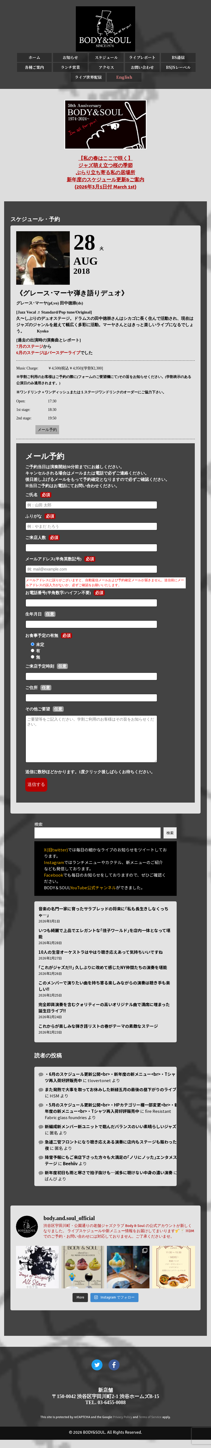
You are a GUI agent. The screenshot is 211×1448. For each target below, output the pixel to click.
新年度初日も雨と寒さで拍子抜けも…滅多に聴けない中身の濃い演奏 (109, 1181)
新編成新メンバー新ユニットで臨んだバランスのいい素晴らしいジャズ (110, 1134)
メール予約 (47, 430)
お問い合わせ (142, 67)
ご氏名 (31, 495)
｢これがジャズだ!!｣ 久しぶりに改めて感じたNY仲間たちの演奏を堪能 (102, 975)
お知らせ (70, 57)
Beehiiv (70, 1172)
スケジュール (106, 57)
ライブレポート (142, 57)
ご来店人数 (35, 537)
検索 (38, 832)
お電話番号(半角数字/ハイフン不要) (58, 593)
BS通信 (178, 57)
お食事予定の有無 (41, 635)
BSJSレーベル (178, 67)
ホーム (34, 57)
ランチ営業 (70, 67)
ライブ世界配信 (88, 77)
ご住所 (31, 687)
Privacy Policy (122, 1425)
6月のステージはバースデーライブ (48, 353)
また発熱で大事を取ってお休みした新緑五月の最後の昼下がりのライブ (110, 1097)
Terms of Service (150, 1425)
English (124, 77)
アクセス (106, 67)
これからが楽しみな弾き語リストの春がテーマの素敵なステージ (98, 1034)
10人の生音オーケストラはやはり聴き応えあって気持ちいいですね (100, 960)
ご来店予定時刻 (39, 666)
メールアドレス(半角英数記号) (53, 559)
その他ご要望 (37, 709)
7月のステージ (29, 346)
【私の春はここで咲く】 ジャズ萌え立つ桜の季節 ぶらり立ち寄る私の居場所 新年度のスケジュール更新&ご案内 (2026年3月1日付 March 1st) (105, 172)
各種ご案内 (34, 67)
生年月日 (33, 614)
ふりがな (33, 516)
